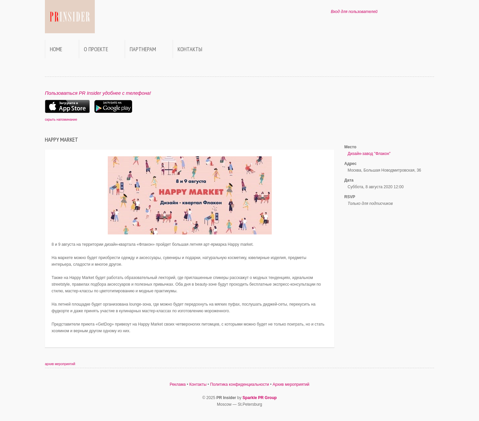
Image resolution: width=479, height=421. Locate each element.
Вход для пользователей (354, 11)
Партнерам (143, 49)
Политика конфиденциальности (239, 384)
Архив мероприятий (291, 384)
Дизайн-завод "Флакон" (369, 153)
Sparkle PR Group (259, 397)
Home (56, 49)
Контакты (190, 49)
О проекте (96, 49)
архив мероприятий (60, 364)
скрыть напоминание (61, 119)
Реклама (178, 384)
